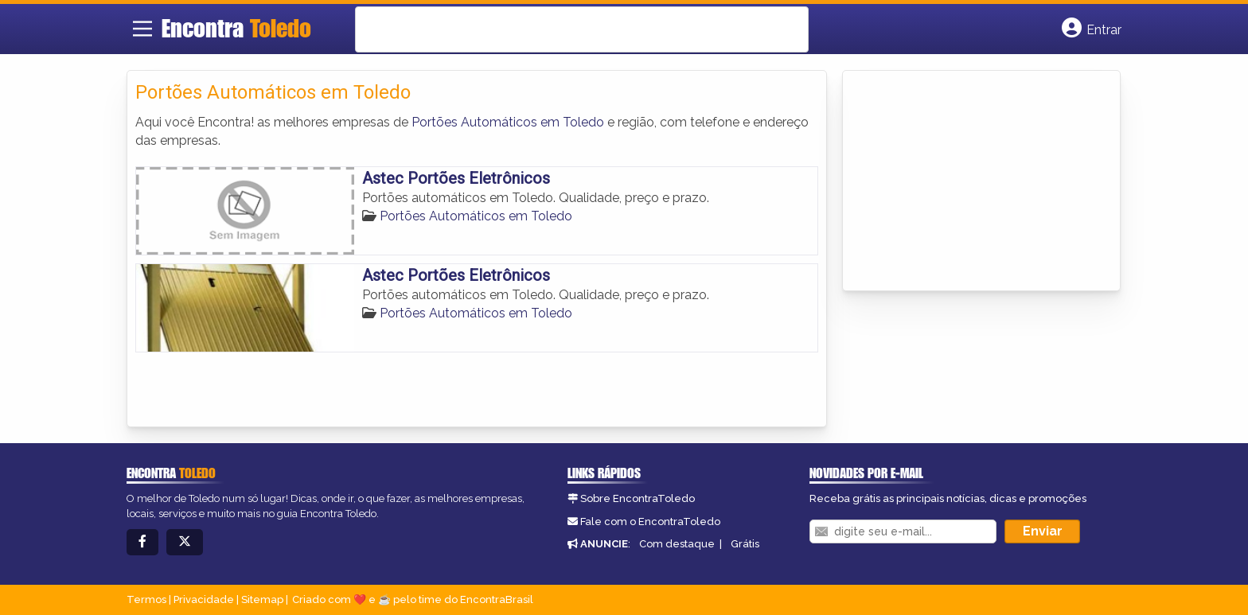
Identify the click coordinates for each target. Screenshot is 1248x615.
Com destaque (677, 544)
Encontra (236, 28)
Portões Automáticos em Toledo (507, 122)
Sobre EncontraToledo (637, 498)
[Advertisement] (970, 178)
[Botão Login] (1091, 28)
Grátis (745, 544)
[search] (561, 29)
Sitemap (262, 599)
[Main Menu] (142, 29)
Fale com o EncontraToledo (650, 521)
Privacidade (204, 599)
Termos (146, 599)
